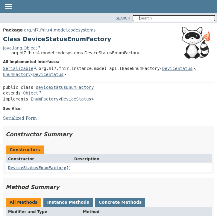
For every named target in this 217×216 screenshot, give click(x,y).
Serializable (18, 68)
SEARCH (123, 18)
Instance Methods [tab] (68, 202)
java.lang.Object (20, 48)
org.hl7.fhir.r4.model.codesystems (59, 30)
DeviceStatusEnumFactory (65, 87)
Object (30, 93)
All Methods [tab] (23, 202)
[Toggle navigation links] (8, 7)
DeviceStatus (177, 68)
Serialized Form (20, 118)
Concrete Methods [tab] (120, 202)
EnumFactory (17, 74)
